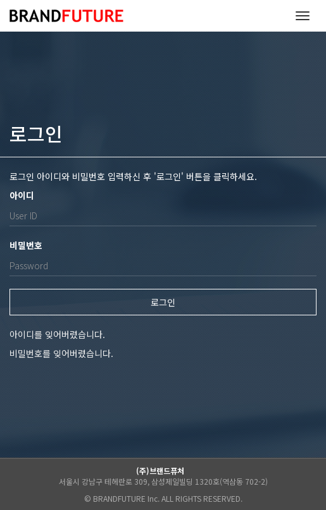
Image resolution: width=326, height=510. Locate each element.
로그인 (163, 302)
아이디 (21, 195)
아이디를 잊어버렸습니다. (57, 334)
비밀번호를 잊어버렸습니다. (61, 353)
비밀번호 (25, 245)
